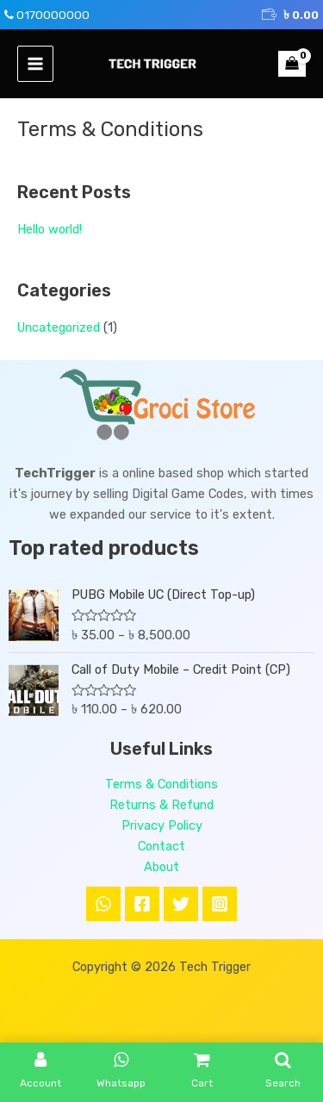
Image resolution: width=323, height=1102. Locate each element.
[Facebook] (142, 904)
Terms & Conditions (161, 784)
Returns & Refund (161, 804)
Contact (161, 846)
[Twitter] (181, 904)
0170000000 (53, 15)
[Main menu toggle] (35, 64)
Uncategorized (58, 327)
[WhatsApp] (103, 904)
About (161, 867)
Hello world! (49, 229)
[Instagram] (219, 904)
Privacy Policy (161, 825)
